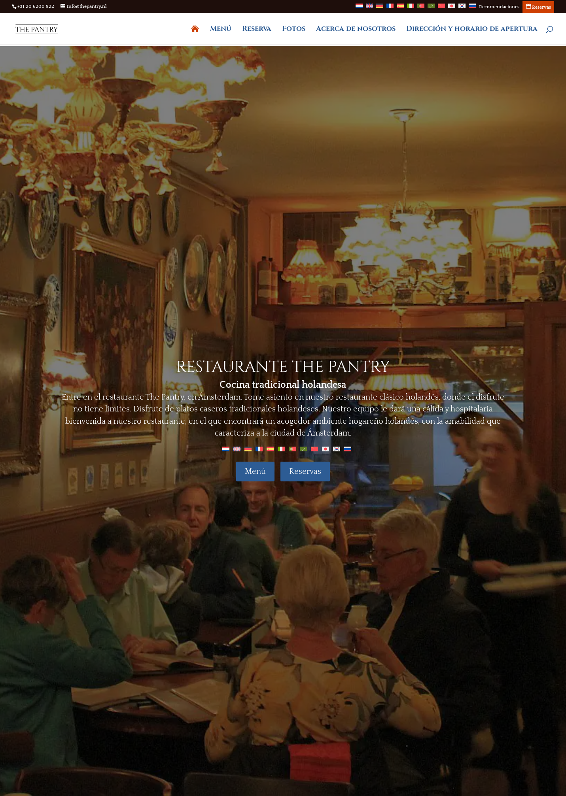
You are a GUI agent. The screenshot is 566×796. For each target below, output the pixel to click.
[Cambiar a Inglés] (369, 8)
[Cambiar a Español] (270, 449)
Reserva (256, 30)
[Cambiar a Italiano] (410, 8)
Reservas (305, 471)
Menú (220, 30)
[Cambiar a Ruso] (472, 8)
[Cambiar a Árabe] (431, 8)
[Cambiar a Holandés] (359, 8)
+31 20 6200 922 (35, 6)
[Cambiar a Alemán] (379, 8)
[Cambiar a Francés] (390, 8)
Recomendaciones (499, 7)
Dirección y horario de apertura (472, 30)
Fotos (293, 30)
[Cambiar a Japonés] (451, 8)
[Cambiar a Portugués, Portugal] (420, 8)
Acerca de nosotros (356, 30)
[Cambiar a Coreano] (462, 8)
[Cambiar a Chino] (441, 8)
